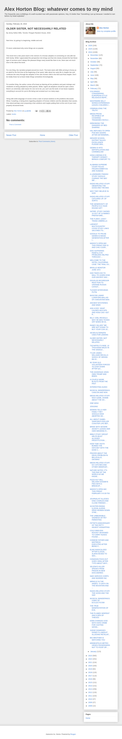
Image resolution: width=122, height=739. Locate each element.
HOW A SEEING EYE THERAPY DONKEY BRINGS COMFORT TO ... (100, 158)
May (92, 78)
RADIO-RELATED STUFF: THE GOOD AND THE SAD (100, 593)
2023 (90, 656)
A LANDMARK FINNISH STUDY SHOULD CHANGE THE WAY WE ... (99, 177)
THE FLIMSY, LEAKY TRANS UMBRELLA (98, 220)
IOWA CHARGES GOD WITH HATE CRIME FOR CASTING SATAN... (99, 624)
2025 (90, 49)
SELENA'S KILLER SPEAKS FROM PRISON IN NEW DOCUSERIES (97, 570)
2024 (90, 52)
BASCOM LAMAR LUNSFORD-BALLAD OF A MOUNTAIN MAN (99, 297)
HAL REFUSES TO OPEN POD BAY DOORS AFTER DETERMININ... (100, 133)
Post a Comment (15, 124)
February (94, 88)
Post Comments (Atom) (47, 141)
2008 (90, 706)
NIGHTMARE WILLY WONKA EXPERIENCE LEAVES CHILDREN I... (100, 103)
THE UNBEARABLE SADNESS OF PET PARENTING (98, 518)
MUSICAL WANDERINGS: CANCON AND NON (100, 391)
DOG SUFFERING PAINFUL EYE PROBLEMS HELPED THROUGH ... (99, 254)
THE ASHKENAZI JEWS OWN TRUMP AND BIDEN (99, 374)
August (93, 68)
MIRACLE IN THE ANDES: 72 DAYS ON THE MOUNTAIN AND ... (99, 585)
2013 (90, 689)
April (92, 82)
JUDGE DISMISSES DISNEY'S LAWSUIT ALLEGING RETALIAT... (100, 632)
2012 (90, 692)
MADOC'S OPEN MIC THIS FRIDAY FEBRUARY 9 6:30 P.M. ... (100, 492)
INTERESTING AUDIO (98, 387)
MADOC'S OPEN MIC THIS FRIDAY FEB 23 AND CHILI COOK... (99, 245)
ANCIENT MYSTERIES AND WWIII (99, 304)
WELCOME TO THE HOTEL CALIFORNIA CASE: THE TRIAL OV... (100, 262)
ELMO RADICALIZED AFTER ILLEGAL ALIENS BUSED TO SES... (98, 553)
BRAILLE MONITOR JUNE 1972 (97, 269)
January (93, 651)
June (92, 75)
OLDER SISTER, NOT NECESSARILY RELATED (98, 340)
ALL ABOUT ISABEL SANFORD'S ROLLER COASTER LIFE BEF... (99, 421)
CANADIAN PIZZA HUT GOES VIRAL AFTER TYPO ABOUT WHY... (99, 561)
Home (42, 135)
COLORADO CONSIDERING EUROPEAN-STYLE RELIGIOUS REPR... (99, 94)
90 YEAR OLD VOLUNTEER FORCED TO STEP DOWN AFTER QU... (100, 366)
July (92, 72)
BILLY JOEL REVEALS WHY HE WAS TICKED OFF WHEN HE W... (100, 320)
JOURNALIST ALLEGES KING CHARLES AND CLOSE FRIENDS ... (99, 501)
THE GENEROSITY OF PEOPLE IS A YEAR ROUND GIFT (99, 206)
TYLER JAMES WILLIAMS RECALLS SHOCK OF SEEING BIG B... (99, 356)
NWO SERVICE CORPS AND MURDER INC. (99, 577)
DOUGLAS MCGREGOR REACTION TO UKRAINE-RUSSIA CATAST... (99, 284)
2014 (90, 686)
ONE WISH (94, 403)
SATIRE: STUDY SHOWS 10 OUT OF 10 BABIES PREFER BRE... (100, 213)
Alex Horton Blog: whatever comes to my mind (58, 9)
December (94, 55)
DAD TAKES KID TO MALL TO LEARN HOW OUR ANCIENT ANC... (100, 275)
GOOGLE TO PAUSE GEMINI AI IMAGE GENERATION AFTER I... (99, 237)
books (14, 114)
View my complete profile (106, 31)
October (93, 62)
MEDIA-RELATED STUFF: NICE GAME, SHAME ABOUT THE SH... (100, 398)
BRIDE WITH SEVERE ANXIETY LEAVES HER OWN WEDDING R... (100, 429)
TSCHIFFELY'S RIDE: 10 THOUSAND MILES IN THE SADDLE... (99, 348)
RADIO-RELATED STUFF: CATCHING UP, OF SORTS (100, 199)
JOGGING (94, 406)
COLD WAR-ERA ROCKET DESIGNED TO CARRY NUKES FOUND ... (99, 534)
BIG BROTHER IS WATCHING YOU (97, 639)
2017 (90, 676)
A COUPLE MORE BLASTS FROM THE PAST (99, 382)
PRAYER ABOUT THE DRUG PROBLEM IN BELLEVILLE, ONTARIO (99, 456)
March (93, 85)
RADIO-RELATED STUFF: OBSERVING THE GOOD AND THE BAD (100, 186)
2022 (90, 659)
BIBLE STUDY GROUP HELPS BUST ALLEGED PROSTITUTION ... (99, 437)
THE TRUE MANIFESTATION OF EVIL (99, 608)
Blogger (73, 734)
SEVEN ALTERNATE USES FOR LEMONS (99, 334)
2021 (90, 662)
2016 (90, 679)
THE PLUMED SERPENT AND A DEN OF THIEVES (99, 615)
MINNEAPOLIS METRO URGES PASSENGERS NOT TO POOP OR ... (100, 645)
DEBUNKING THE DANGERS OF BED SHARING (98, 125)
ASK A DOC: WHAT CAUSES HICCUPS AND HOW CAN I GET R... (99, 311)
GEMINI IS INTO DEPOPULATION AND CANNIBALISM (99, 150)
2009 (90, 702)
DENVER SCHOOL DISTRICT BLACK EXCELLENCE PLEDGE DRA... (98, 141)
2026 (90, 46)
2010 (90, 699)
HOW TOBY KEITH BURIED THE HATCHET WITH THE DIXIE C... (99, 447)
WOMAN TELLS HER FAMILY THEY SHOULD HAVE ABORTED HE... (98, 413)
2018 (90, 672)
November (94, 58)
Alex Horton (104, 28)
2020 (90, 666)
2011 (90, 696)
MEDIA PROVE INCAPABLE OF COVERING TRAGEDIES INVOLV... (100, 117)
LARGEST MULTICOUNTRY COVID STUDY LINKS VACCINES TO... (99, 227)
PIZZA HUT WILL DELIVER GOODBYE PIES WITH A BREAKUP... (99, 483)
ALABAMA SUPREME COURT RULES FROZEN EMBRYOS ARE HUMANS (99, 168)
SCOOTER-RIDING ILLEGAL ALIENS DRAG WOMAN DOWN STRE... (100, 509)
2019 (90, 669)
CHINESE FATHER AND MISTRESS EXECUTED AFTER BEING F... (99, 543)
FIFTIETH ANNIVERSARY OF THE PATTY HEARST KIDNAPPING (100, 525)
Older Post (73, 135)
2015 (90, 682)
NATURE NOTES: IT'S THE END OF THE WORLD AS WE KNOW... (98, 473)
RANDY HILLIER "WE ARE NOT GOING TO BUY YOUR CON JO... (99, 327)
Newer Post (11, 135)
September (94, 65)
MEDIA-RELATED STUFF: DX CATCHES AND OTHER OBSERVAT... (100, 465)
